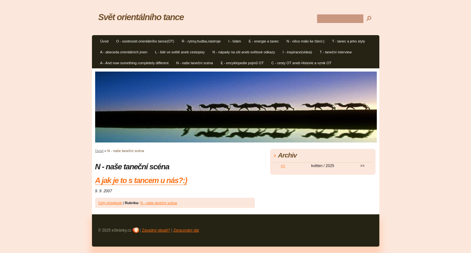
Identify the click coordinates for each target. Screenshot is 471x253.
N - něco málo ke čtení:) (305, 41)
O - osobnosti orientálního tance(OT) (145, 41)
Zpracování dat (186, 230)
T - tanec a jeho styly (348, 41)
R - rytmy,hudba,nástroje (201, 41)
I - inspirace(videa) (297, 52)
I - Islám (234, 41)
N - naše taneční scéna (194, 63)
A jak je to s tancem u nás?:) (141, 180)
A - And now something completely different (134, 63)
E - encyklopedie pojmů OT (242, 63)
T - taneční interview (336, 52)
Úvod (104, 41)
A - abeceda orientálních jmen (124, 52)
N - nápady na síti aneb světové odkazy (243, 52)
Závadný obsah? (156, 230)
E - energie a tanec (264, 41)
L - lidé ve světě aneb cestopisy (180, 52)
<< (283, 166)
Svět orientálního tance (141, 17)
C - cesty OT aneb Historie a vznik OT (301, 63)
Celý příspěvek (110, 203)
